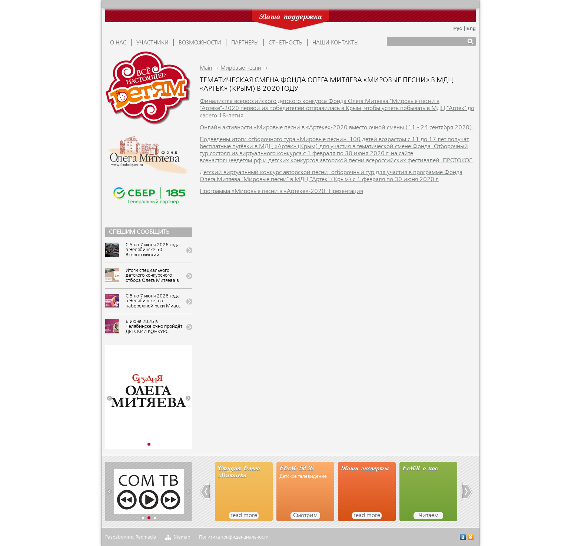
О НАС (118, 43)
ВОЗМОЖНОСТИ (200, 43)
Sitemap (181, 537)
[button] (109, 398)
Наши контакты (335, 43)
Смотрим (305, 516)
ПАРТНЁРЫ (245, 43)
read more (243, 516)
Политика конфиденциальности (234, 537)
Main (206, 68)
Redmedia (146, 537)
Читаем (428, 516)
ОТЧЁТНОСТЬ (285, 43)
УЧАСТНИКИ (152, 43)
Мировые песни (240, 68)
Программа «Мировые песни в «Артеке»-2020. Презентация (281, 191)
